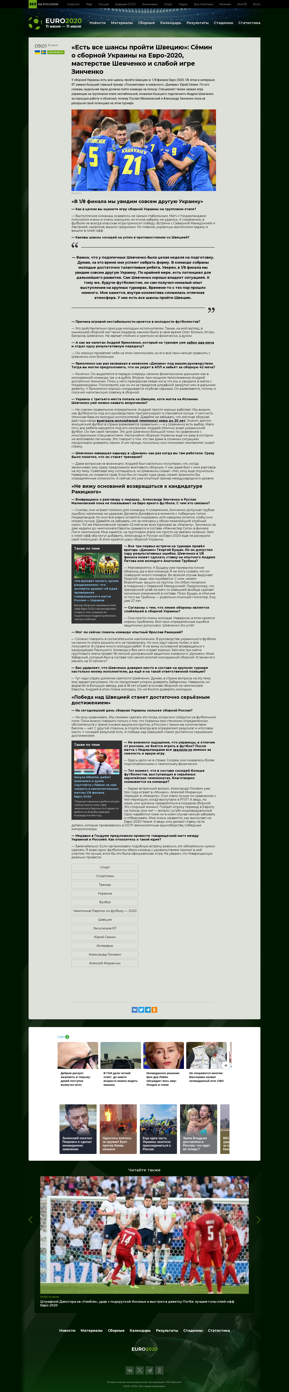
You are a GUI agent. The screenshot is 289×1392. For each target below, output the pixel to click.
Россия (104, 4)
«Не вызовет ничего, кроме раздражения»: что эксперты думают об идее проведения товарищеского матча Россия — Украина (96, 590)
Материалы (122, 23)
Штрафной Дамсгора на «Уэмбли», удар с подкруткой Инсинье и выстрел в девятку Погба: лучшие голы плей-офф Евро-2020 (137, 1303)
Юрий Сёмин (105, 937)
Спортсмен (105, 876)
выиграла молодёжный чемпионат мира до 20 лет (141, 420)
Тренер (105, 885)
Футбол (105, 902)
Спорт (168, 4)
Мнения (225, 4)
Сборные (146, 23)
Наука (183, 4)
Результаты (197, 23)
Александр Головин (105, 954)
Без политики (203, 4)
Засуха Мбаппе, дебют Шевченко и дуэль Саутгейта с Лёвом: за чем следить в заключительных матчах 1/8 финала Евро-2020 (96, 786)
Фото (256, 4)
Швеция (105, 919)
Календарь (170, 23)
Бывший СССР (125, 4)
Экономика (149, 4)
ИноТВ (242, 4)
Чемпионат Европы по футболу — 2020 (105, 911)
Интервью (105, 946)
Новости (73, 4)
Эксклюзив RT (105, 928)
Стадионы (223, 23)
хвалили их (182, 750)
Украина (105, 893)
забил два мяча (200, 342)
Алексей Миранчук (105, 963)
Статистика (249, 23)
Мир (89, 4)
